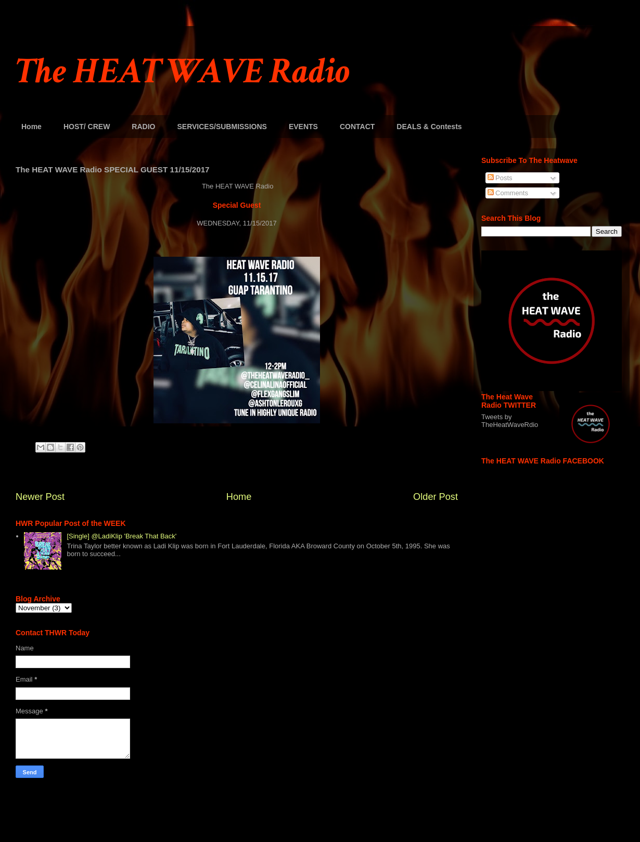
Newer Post (40, 497)
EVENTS (303, 126)
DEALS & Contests (429, 126)
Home (31, 126)
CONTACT (357, 126)
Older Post (435, 497)
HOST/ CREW (86, 126)
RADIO (143, 126)
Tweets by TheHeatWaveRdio (509, 421)
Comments (508, 193)
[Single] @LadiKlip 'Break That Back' (121, 536)
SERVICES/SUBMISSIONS (221, 126)
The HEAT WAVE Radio (183, 71)
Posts (500, 178)
